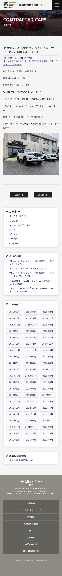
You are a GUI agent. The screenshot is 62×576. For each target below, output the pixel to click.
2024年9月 (48, 350)
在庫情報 (31, 516)
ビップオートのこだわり (31, 510)
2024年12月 (48, 343)
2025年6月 (48, 330)
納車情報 (28, 57)
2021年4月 (31, 439)
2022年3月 (48, 414)
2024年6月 (48, 356)
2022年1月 (31, 420)
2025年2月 (14, 343)
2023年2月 (14, 394)
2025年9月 (48, 324)
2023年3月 (48, 388)
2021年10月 (31, 426)
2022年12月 (48, 394)
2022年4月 (31, 414)
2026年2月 (14, 318)
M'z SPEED (15, 234)
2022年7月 (31, 407)
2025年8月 (14, 330)
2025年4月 (31, 337)
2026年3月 (48, 311)
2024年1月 (31, 369)
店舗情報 (31, 503)
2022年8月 (14, 407)
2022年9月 (48, 401)
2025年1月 (31, 343)
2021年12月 (48, 420)
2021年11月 (14, 426)
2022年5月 (14, 414)
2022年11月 (14, 401)
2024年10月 (31, 350)
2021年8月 (14, 433)
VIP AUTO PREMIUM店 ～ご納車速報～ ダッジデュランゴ (31, 262)
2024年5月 (14, 363)
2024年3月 (48, 363)
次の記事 (43, 194)
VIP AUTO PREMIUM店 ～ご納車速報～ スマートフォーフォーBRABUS (31, 274)
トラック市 (14, 238)
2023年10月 (31, 375)
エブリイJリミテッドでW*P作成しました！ (28, 268)
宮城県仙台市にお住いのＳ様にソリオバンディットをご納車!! (31, 282)
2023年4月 (31, 388)
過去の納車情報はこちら (21, 460)
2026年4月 (31, 311)
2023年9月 (48, 375)
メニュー (57, 5)
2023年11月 (14, 375)
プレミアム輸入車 (17, 216)
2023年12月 (48, 369)
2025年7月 (31, 330)
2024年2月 (14, 369)
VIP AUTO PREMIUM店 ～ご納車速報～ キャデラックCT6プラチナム (31, 290)
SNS (31, 530)
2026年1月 (31, 318)
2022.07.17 (12, 57)
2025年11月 (14, 324)
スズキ (12, 229)
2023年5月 (14, 388)
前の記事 (19, 194)
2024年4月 (31, 363)
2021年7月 (31, 433)
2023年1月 (31, 394)
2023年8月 (14, 382)
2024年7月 (31, 356)
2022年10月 (31, 401)
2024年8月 (14, 356)
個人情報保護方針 (31, 551)
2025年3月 (48, 337)
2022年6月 (48, 407)
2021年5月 (14, 439)
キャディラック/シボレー (20, 225)
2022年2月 (14, 420)
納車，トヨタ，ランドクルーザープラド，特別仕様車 (27, 61)
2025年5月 (14, 337)
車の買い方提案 (31, 523)
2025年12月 (48, 318)
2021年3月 (48, 439)
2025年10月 (31, 324)
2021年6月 (48, 433)
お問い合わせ (31, 544)
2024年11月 (14, 350)
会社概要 (31, 537)
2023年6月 (48, 382)
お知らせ (13, 220)
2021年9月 (48, 426)
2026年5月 (14, 311)
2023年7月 (31, 382)
